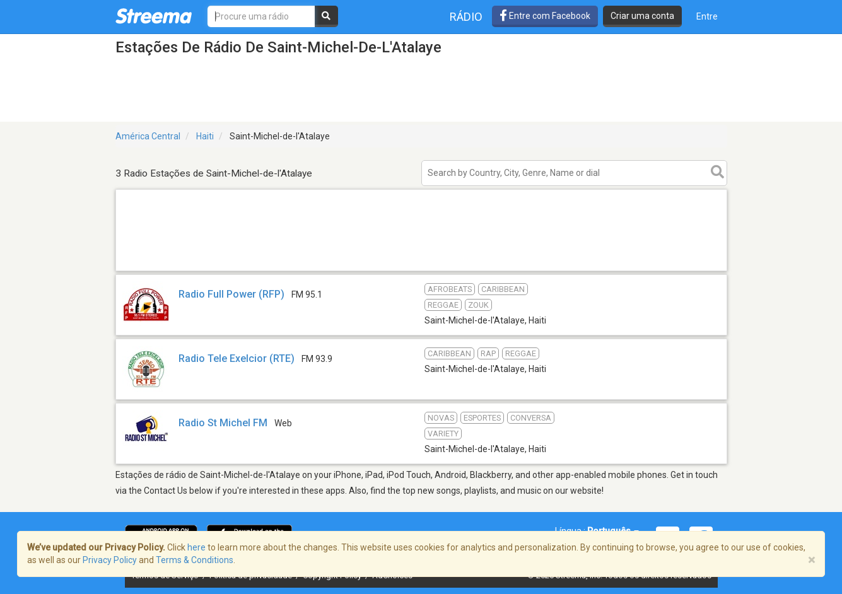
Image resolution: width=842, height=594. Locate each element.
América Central (147, 136)
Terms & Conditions (194, 560)
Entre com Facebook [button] (545, 16)
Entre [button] (707, 16)
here (196, 547)
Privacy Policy (110, 560)
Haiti (205, 136)
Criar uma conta (642, 16)
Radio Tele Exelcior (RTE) (236, 358)
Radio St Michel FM (222, 423)
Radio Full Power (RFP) (231, 294)
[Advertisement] (421, 270)
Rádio (466, 16)
